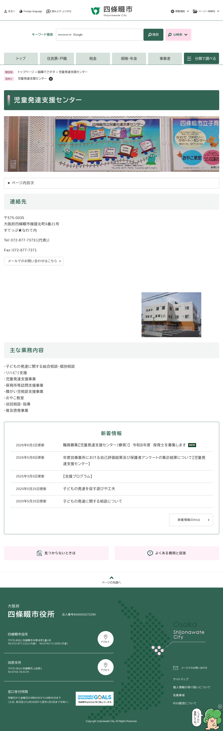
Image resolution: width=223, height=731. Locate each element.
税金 (92, 59)
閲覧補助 (180, 11)
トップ (21, 59)
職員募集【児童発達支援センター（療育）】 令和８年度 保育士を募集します (124, 445)
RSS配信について (185, 703)
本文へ (11, 11)
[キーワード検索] (99, 35)
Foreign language (33, 11)
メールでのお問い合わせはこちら (32, 261)
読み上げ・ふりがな (62, 11)
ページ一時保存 (207, 11)
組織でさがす (46, 72)
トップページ (26, 72)
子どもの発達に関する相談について (93, 501)
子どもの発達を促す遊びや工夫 (89, 489)
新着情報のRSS (189, 520)
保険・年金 (129, 59)
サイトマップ (181, 679)
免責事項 (179, 695)
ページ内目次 (23, 183)
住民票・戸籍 (57, 59)
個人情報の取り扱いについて (192, 687)
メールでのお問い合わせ (194, 668)
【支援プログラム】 (77, 476)
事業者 (165, 59)
